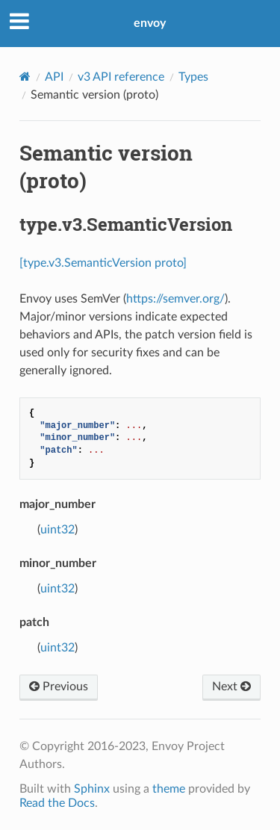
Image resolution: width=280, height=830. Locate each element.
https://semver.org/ (175, 299)
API (54, 77)
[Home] (25, 76)
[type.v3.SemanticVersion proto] (103, 263)
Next (231, 687)
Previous (58, 687)
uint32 (57, 530)
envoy (150, 23)
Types (193, 77)
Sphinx (92, 789)
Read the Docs (57, 803)
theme (168, 789)
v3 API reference (121, 77)
